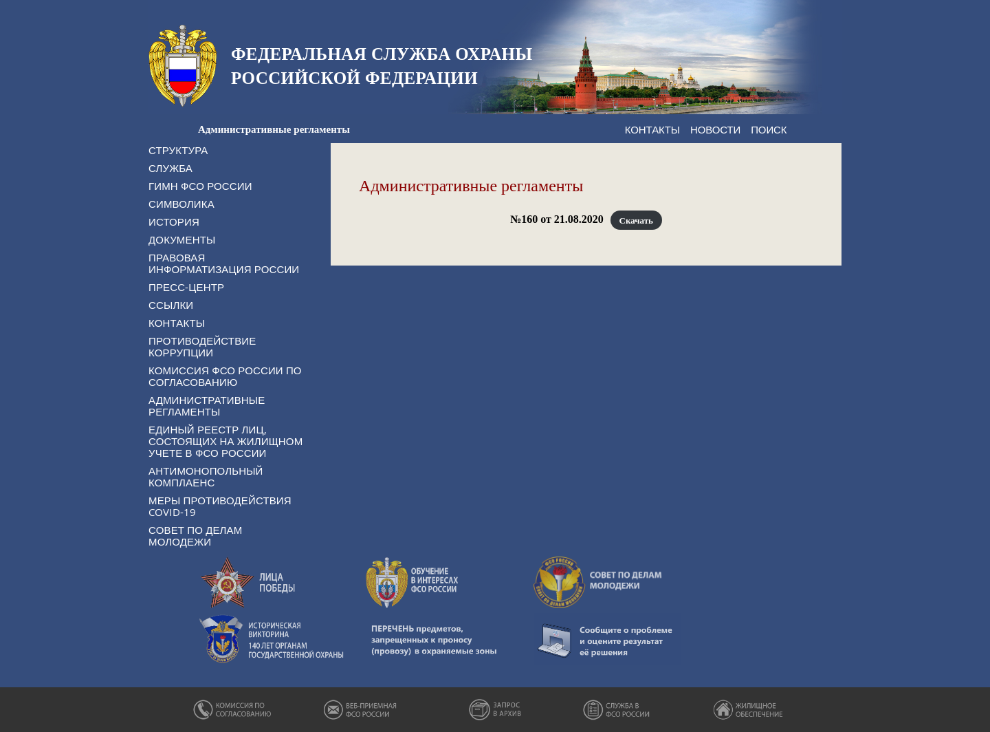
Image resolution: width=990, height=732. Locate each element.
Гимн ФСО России (200, 186)
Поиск (768, 129)
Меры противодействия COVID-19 (220, 506)
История (173, 221)
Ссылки (170, 305)
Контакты (652, 129)
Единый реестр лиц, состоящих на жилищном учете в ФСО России (225, 441)
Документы (181, 239)
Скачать (636, 220)
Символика (181, 204)
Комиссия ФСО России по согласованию (225, 376)
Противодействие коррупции (202, 346)
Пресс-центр (186, 287)
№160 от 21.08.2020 (557, 219)
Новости (715, 129)
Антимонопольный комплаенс (205, 476)
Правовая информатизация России (223, 263)
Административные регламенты (206, 405)
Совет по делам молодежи (195, 535)
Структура (178, 150)
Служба (170, 168)
